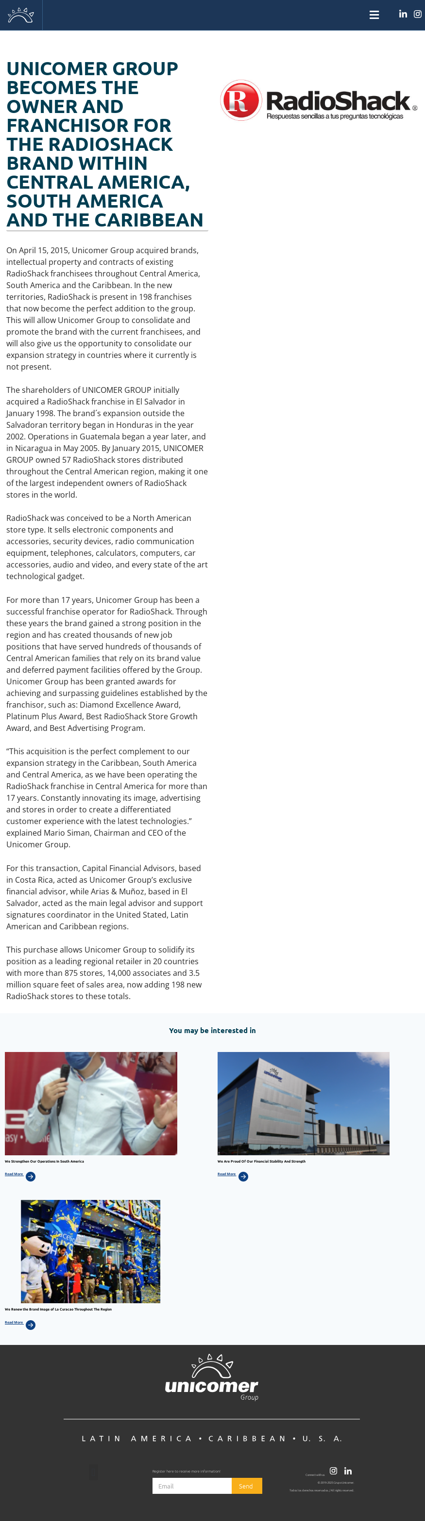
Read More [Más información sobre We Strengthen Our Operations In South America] (14, 1174)
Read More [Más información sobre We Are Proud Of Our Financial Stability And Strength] (227, 1174)
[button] (213, 15)
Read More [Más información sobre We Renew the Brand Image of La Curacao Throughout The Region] (14, 1322)
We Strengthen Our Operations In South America (44, 1161)
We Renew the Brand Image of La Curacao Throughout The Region (58, 1309)
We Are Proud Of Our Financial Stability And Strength (262, 1161)
